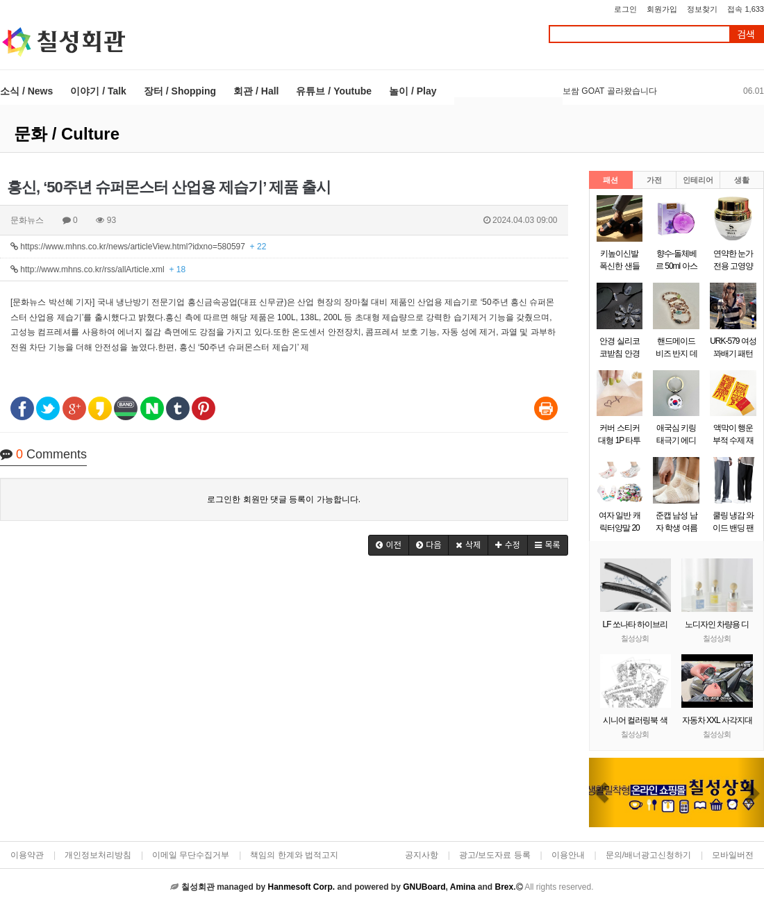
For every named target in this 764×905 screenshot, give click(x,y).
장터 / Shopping (180, 91)
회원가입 (662, 9)
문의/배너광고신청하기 (648, 855)
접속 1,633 (745, 9)
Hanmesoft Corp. (301, 887)
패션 (610, 180)
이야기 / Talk (98, 91)
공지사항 (421, 855)
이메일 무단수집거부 (190, 855)
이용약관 (27, 855)
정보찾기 (702, 9)
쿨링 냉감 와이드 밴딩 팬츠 (733, 527)
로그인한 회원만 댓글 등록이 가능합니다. (283, 499)
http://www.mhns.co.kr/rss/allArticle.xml (97, 269)
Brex (504, 887)
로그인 (625, 9)
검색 (746, 34)
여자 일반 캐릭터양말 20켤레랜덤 (619, 527)
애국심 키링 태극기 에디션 (676, 440)
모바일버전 (733, 855)
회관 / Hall (256, 91)
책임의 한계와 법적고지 (294, 855)
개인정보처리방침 (98, 855)
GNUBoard (424, 887)
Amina (463, 887)
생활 (741, 180)
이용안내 (568, 855)
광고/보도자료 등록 (495, 855)
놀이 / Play (412, 91)
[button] (388, 545)
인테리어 (698, 180)
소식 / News (26, 91)
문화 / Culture (66, 133)
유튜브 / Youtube (334, 91)
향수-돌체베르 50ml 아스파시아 (676, 266)
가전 (654, 180)
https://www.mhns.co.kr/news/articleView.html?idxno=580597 (138, 246)
